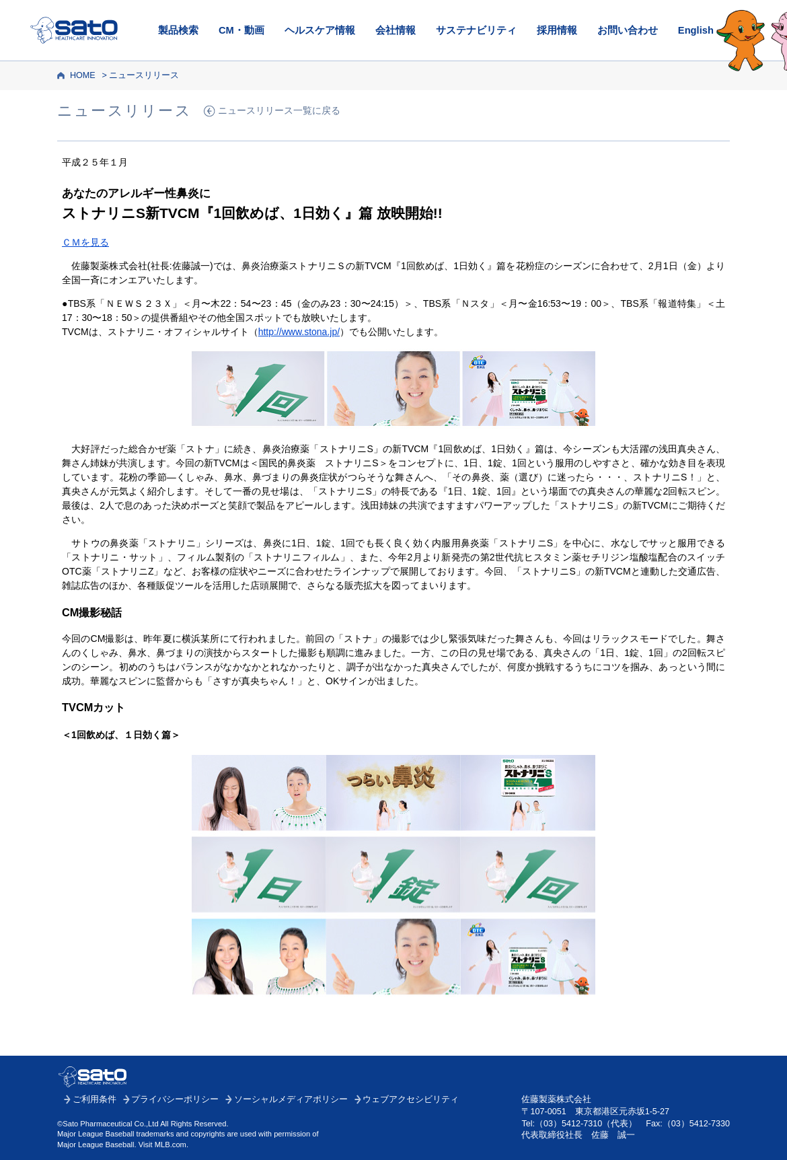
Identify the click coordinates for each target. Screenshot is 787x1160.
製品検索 (178, 30)
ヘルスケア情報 (320, 30)
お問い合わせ (627, 30)
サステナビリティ (476, 30)
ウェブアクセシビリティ (411, 1099)
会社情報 (395, 30)
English (696, 30)
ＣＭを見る (85, 242)
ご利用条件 (94, 1099)
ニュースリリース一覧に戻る (279, 111)
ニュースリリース (144, 75)
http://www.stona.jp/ (299, 331)
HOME (83, 75)
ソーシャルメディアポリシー (291, 1099)
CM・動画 (241, 30)
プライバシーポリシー (175, 1099)
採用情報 (557, 30)
